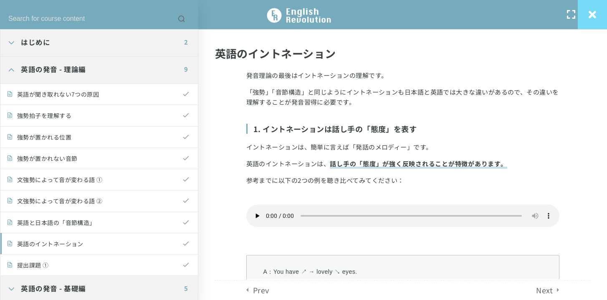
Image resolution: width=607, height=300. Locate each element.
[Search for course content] (181, 18)
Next (544, 290)
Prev (261, 290)
